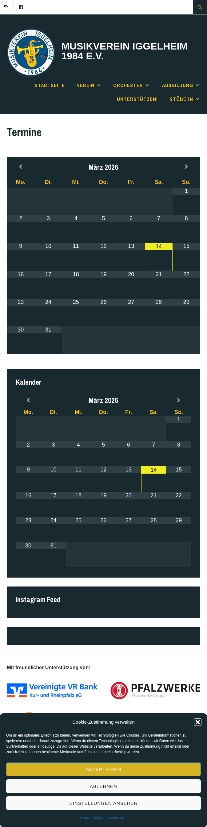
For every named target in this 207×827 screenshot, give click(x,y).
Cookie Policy (91, 818)
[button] (198, 722)
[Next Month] (186, 166)
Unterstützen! (137, 99)
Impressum (114, 818)
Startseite (50, 85)
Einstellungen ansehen (104, 803)
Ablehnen (103, 786)
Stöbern (181, 99)
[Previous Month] (20, 166)
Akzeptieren (103, 769)
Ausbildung (177, 85)
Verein (85, 85)
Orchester (128, 85)
